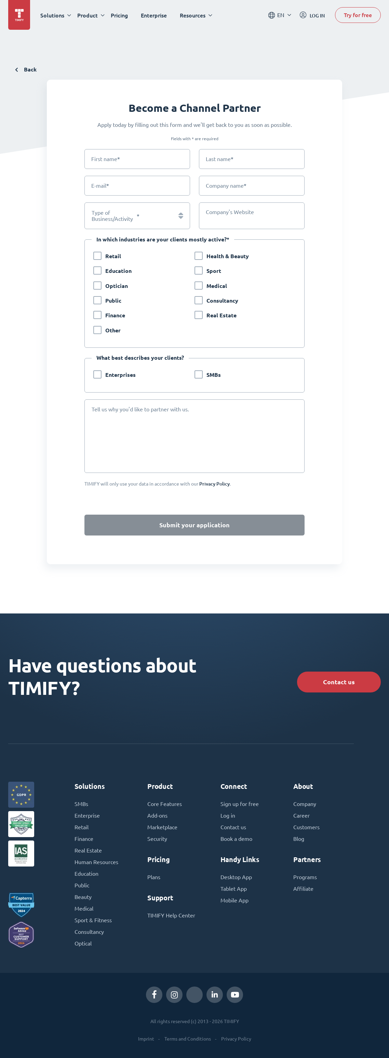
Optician (116, 286)
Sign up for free (239, 804)
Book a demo (236, 839)
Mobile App (234, 900)
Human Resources (96, 862)
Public (113, 300)
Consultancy (222, 300)
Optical (83, 943)
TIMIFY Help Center (171, 915)
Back (26, 69)
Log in (227, 815)
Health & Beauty (227, 256)
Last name (219, 159)
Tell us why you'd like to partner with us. (140, 409)
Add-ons (157, 815)
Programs (305, 877)
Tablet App (233, 889)
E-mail (100, 185)
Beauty (83, 897)
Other (113, 330)
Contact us (339, 682)
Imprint (146, 1039)
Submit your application (194, 525)
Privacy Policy (236, 1039)
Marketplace (162, 827)
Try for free (358, 15)
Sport (213, 271)
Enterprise (154, 15)
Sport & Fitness (93, 920)
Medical (216, 286)
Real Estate (221, 315)
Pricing (119, 15)
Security (157, 839)
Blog (298, 839)
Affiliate (303, 889)
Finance (115, 315)
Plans (153, 877)
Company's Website (230, 212)
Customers (306, 827)
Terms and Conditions (187, 1039)
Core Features (164, 804)
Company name (226, 185)
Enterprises (120, 375)
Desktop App (236, 877)
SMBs (213, 375)
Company (304, 804)
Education (118, 271)
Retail (113, 256)
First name (105, 159)
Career (301, 815)
